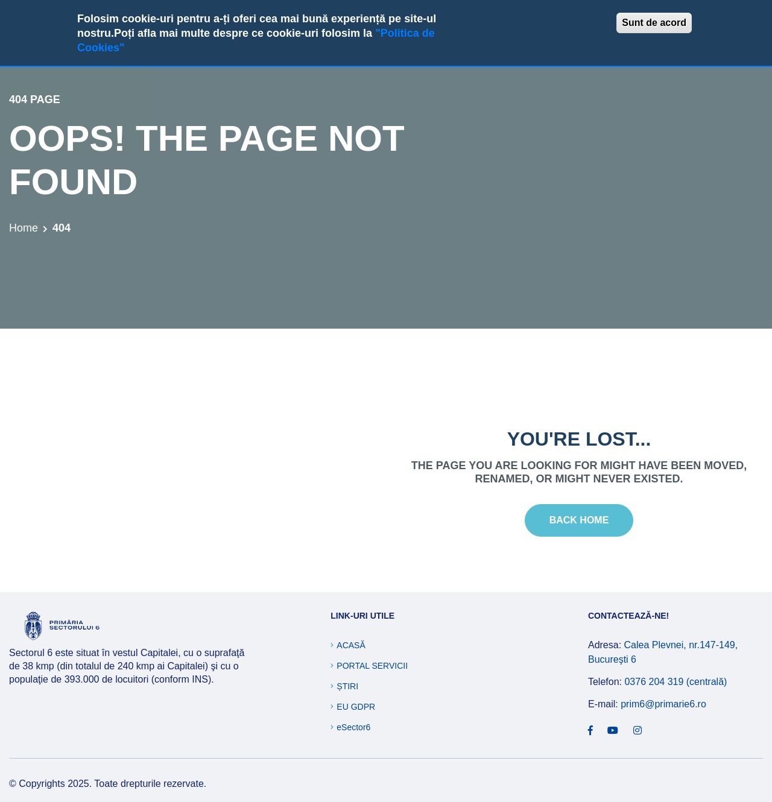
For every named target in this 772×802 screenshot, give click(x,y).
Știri (347, 686)
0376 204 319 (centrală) (675, 682)
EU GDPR (356, 707)
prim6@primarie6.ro (663, 704)
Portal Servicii (372, 666)
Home (23, 228)
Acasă (351, 645)
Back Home (579, 520)
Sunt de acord (654, 22)
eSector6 (353, 727)
